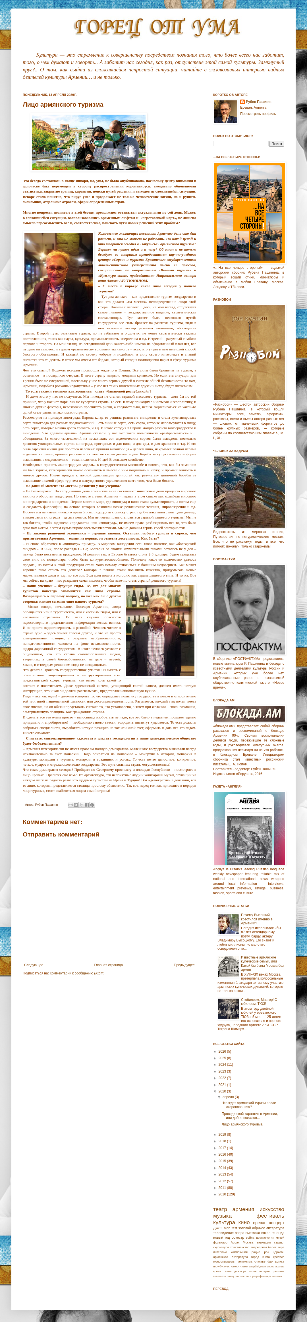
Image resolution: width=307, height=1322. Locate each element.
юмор (234, 1266)
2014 (223, 1168)
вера (280, 1247)
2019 (223, 1135)
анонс (270, 1266)
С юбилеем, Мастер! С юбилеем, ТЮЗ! (259, 1002)
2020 (223, 1091)
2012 (223, 1181)
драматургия (265, 1237)
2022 (223, 1078)
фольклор (220, 1242)
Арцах (235, 1242)
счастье (259, 1261)
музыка (222, 1216)
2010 (223, 1194)
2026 (223, 1052)
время (217, 1271)
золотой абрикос (251, 1228)
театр (220, 1209)
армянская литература (230, 1257)
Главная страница (108, 965)
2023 (223, 1071)
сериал (279, 1242)
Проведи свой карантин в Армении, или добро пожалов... (250, 1116)
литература (275, 1228)
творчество (242, 1276)
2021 (223, 1085)
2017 (223, 1148)
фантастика (275, 1261)
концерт (276, 1222)
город (255, 1257)
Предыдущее (184, 965)
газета (227, 1271)
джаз (217, 1228)
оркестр (238, 1238)
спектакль (219, 1276)
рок (266, 1252)
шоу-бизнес (221, 1266)
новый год (221, 1238)
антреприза (259, 1247)
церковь (278, 1252)
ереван (259, 1222)
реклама (278, 1271)
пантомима (244, 1261)
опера (239, 1233)
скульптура (221, 1247)
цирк (268, 1276)
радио (256, 1252)
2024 (223, 1065)
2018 (223, 1141)
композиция (239, 1252)
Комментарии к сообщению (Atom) (77, 973)
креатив (278, 1257)
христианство (240, 1247)
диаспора (240, 1271)
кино (244, 1222)
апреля (229, 1097)
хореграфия (257, 1276)
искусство (272, 1209)
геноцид (277, 1233)
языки (244, 1266)
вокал (265, 1233)
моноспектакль (224, 1261)
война (250, 1237)
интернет (265, 1271)
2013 (223, 1174)
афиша (279, 1266)
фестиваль (270, 1216)
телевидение (223, 1233)
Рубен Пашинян (259, 102)
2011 (223, 1188)
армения (243, 1209)
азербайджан (257, 1266)
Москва (248, 1242)
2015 (223, 1161)
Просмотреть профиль (258, 114)
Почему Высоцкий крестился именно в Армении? (257, 919)
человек (277, 1276)
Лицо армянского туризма (242, 1124)
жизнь (252, 1271)
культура (224, 1222)
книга (266, 1257)
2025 (223, 1058)
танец (230, 1276)
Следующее (33, 965)
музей (280, 1237)
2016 (223, 1154)
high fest (230, 1228)
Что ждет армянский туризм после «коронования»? (249, 1105)
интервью (220, 1252)
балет (272, 1247)
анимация (264, 1242)
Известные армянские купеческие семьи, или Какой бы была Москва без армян (262, 963)
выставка (252, 1233)
